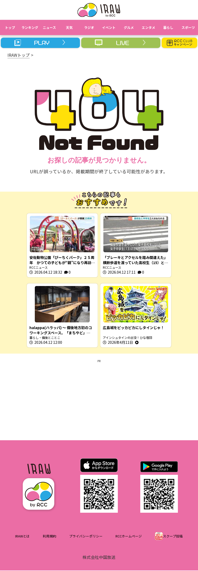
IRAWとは (22, 536)
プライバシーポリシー (86, 536)
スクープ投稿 (173, 536)
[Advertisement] (99, 399)
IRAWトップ (18, 55)
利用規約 (49, 536)
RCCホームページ (129, 536)
